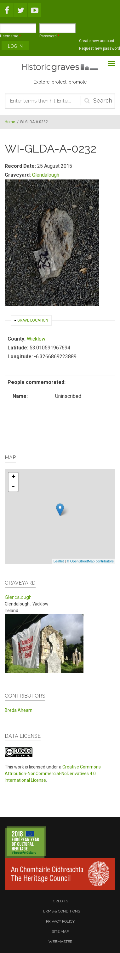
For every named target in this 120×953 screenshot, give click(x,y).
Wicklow (36, 339)
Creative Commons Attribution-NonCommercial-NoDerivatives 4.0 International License (53, 773)
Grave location (32, 320)
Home (10, 122)
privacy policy (60, 921)
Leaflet (59, 561)
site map (60, 931)
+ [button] (13, 477)
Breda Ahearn (18, 710)
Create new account (96, 41)
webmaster (60, 942)
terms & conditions (60, 911)
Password (49, 36)
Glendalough (45, 175)
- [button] (13, 487)
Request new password (99, 48)
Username (10, 36)
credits (60, 901)
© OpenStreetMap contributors (90, 561)
